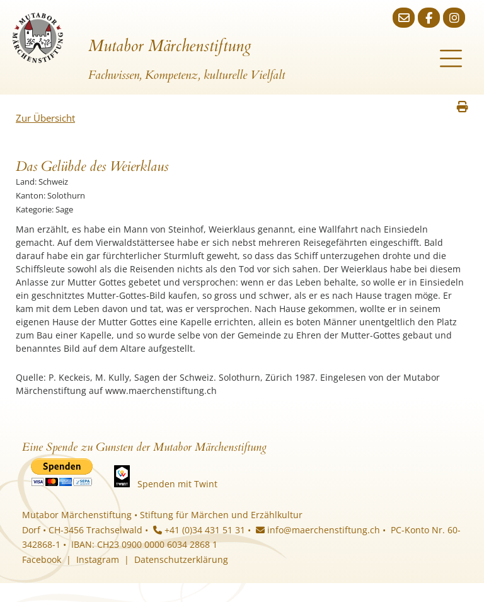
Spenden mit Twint (177, 484)
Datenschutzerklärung (181, 559)
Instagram (97, 559)
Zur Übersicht (45, 118)
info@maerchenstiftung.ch (318, 530)
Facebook (41, 559)
